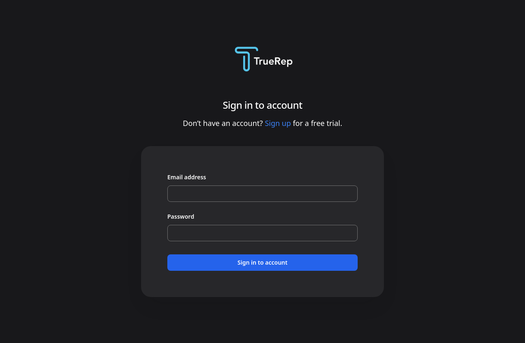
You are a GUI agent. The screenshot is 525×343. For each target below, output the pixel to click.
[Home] (262, 59)
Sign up (278, 123)
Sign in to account (262, 262)
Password (180, 216)
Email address (186, 177)
